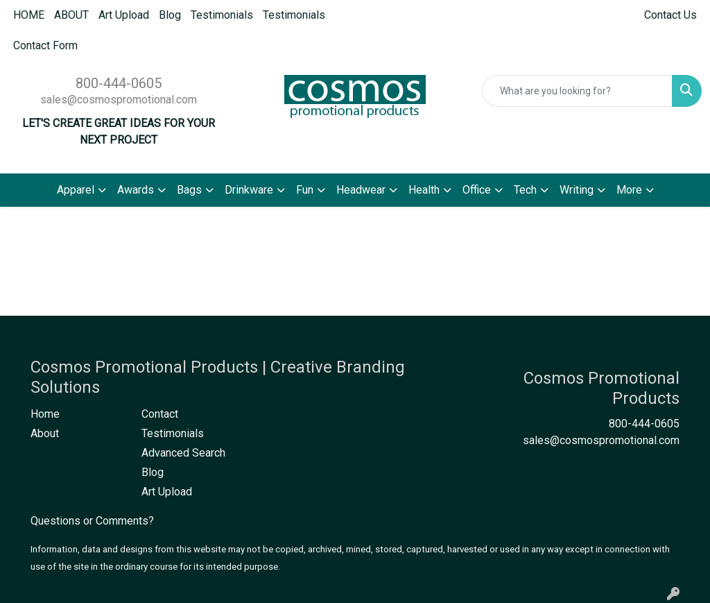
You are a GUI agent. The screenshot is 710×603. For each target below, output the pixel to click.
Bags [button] (189, 189)
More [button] (629, 189)
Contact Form (45, 45)
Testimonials (222, 15)
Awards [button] (135, 189)
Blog (170, 15)
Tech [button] (525, 189)
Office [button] (476, 189)
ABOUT (71, 15)
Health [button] (424, 189)
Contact (159, 414)
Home (45, 414)
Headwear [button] (361, 189)
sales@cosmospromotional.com (118, 99)
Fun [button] (304, 189)
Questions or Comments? (92, 520)
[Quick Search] (577, 91)
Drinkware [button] (249, 189)
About (45, 433)
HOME (28, 15)
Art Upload (123, 15)
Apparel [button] (75, 189)
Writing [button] (577, 189)
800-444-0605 (119, 83)
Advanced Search (183, 452)
